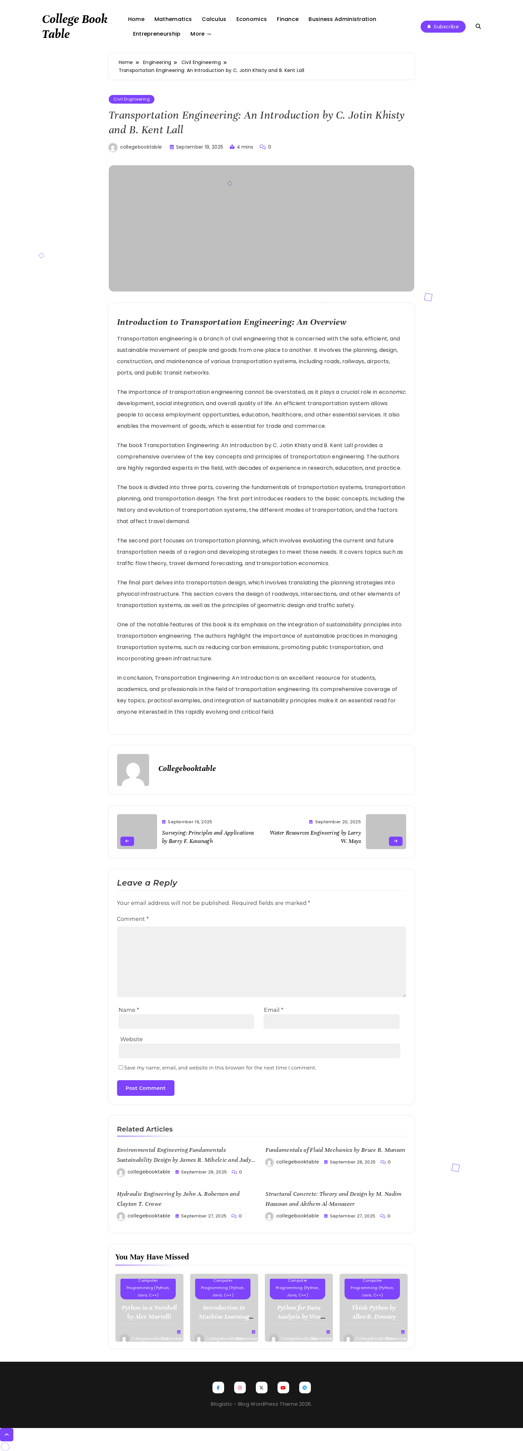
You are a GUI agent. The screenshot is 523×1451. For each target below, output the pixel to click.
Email (273, 1010)
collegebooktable (141, 147)
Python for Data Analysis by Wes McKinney (299, 1316)
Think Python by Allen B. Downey (374, 1312)
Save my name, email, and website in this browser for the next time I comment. (220, 1068)
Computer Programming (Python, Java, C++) (148, 1288)
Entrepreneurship (157, 34)
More (197, 34)
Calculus (214, 19)
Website (131, 1039)
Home (136, 19)
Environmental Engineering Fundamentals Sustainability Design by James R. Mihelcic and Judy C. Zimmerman (184, 1159)
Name (129, 1010)
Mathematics (173, 19)
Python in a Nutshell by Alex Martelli (149, 1312)
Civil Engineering (131, 99)
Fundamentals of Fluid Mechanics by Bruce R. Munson (335, 1149)
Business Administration (342, 19)
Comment (133, 919)
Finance (288, 19)
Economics (251, 19)
